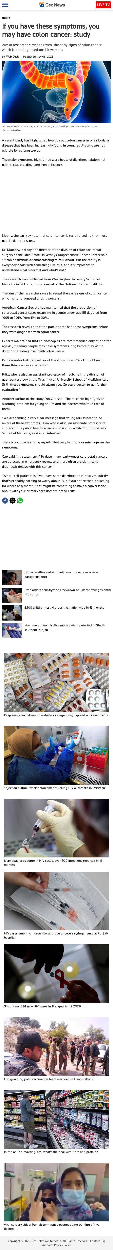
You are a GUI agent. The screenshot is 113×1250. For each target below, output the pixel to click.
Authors (47, 1245)
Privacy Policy (62, 1245)
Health (6, 17)
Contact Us (97, 1241)
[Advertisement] (57, 199)
